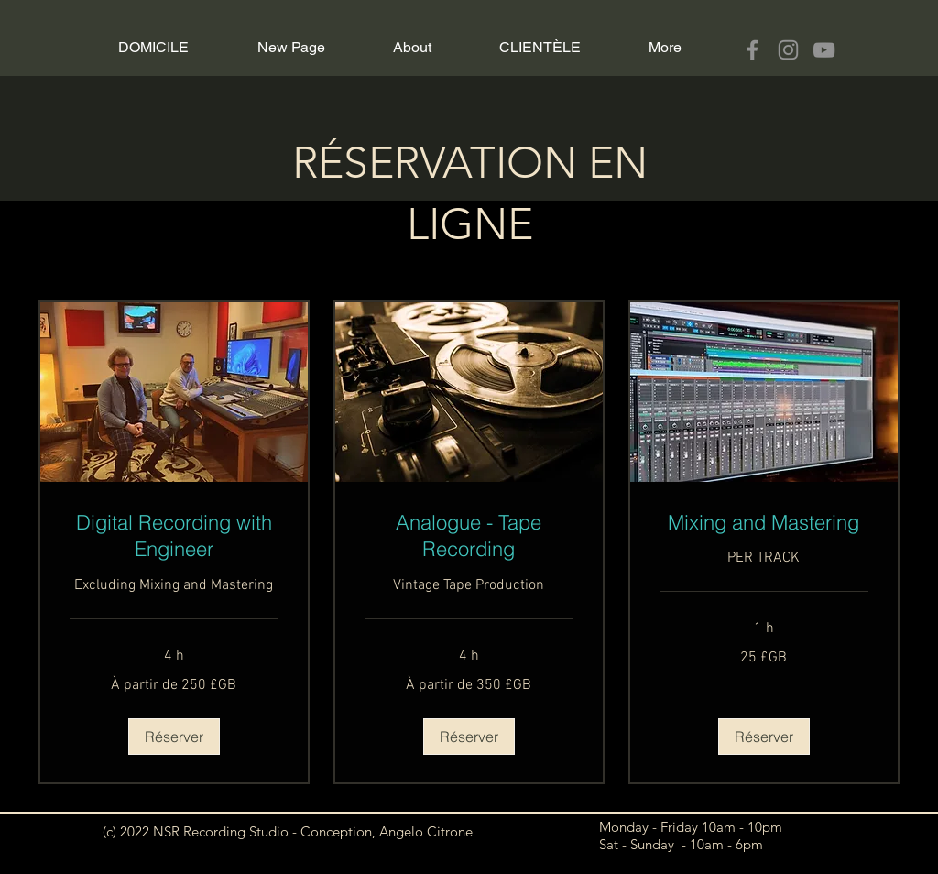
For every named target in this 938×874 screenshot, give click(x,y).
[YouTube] (824, 50)
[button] (174, 736)
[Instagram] (788, 50)
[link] (174, 536)
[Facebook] (752, 50)
